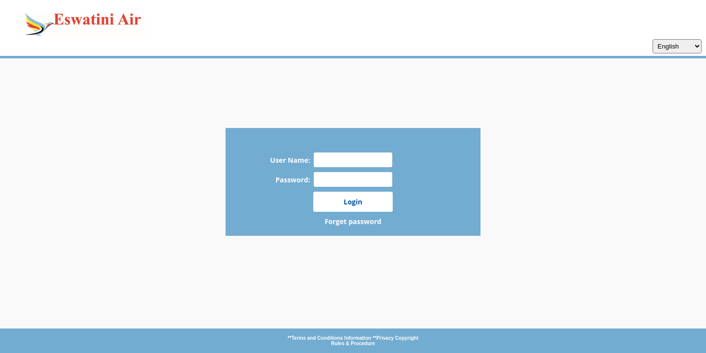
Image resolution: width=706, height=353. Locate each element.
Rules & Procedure (353, 343)
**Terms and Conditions (316, 338)
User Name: (292, 160)
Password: (295, 179)
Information (358, 338)
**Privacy (384, 338)
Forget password (353, 221)
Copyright (406, 338)
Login (353, 201)
